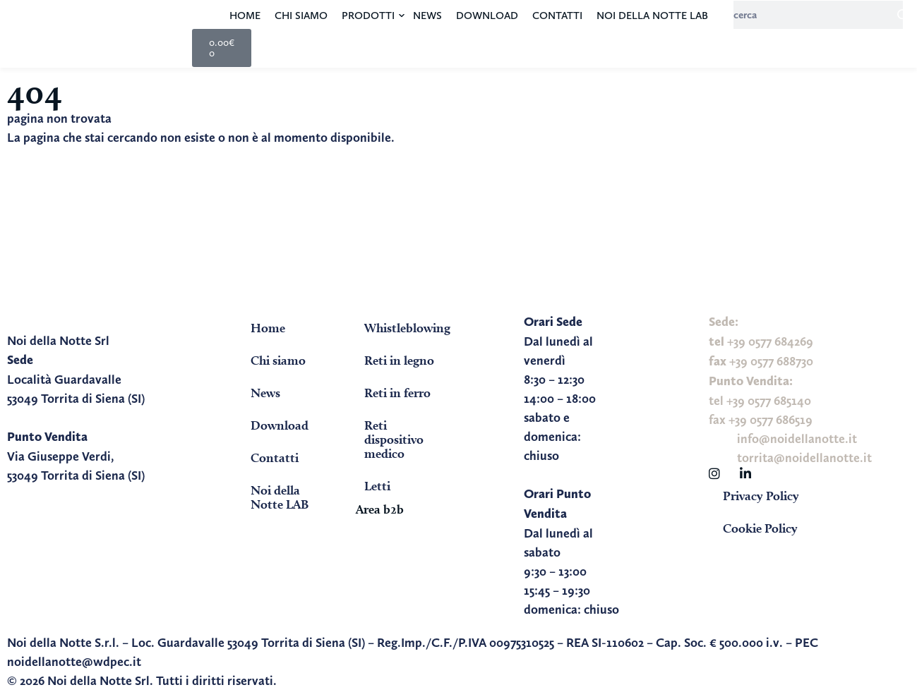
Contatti (557, 15)
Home (244, 15)
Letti (377, 485)
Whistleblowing (407, 327)
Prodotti (368, 15)
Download (487, 15)
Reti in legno (399, 360)
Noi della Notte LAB (652, 15)
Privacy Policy (761, 495)
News (427, 15)
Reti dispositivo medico (394, 439)
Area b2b (380, 509)
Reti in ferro (397, 392)
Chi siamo (301, 15)
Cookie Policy (760, 528)
